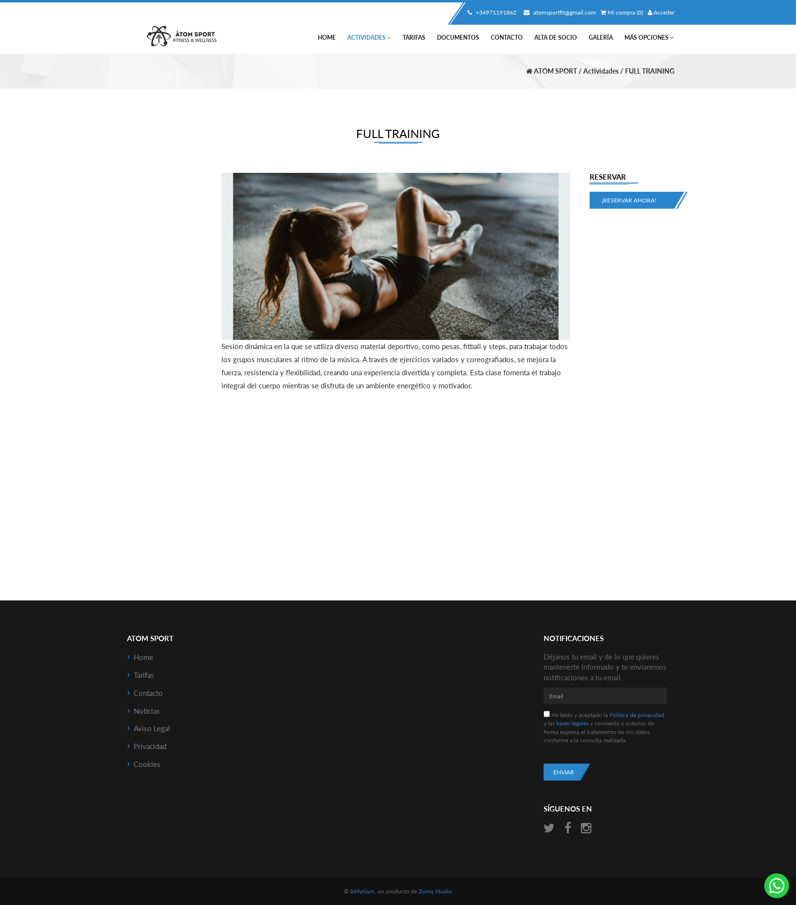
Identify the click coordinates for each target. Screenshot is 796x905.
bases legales (572, 723)
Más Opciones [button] (649, 37)
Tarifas (414, 37)
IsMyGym (362, 891)
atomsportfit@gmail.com (558, 12)
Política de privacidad (636, 715)
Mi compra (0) (622, 12)
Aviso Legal (152, 728)
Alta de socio (555, 37)
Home (327, 37)
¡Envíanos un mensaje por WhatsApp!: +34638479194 (776, 885)
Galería (601, 37)
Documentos (458, 37)
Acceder (661, 12)
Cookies (147, 764)
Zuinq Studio (435, 891)
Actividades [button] (369, 37)
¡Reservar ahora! (629, 200)
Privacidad (150, 746)
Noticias (147, 710)
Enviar (563, 772)
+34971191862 (490, 12)
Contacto (507, 37)
